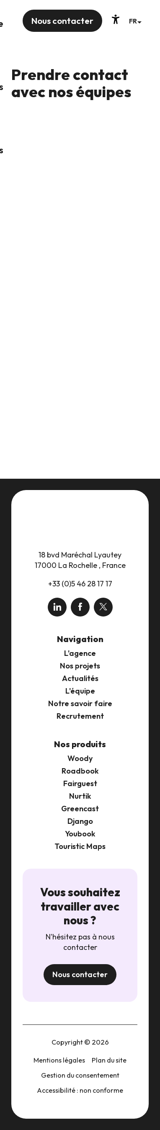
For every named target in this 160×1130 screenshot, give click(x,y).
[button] (135, 20)
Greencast (80, 808)
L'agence (80, 653)
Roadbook (80, 771)
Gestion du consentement (80, 1075)
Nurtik (80, 796)
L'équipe (80, 691)
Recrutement (80, 716)
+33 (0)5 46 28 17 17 (80, 583)
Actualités (80, 678)
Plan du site (109, 1060)
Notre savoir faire (80, 703)
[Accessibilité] (115, 19)
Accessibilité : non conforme (80, 1090)
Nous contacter (80, 974)
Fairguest (80, 783)
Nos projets (80, 666)
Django (80, 821)
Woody (80, 758)
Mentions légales (59, 1060)
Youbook (80, 833)
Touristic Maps (80, 846)
